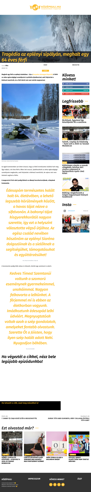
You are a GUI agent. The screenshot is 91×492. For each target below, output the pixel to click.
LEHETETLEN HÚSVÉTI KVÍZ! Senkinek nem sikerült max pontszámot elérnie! (34, 459)
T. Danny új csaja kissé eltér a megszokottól (19, 418)
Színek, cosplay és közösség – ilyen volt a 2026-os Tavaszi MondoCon (75, 144)
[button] (84, 13)
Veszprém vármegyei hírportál (43, 74)
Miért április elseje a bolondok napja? (54, 458)
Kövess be (86, 87)
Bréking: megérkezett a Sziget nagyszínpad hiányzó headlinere (75, 195)
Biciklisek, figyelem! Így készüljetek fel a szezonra (74, 121)
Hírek (65, 163)
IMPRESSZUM (34, 479)
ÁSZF (79, 479)
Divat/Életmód (68, 117)
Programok (67, 190)
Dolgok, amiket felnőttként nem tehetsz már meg (79, 459)
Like (87, 83)
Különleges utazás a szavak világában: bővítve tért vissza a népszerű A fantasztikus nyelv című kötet (75, 169)
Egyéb (65, 139)
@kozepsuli (71, 210)
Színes (45, 71)
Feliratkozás (84, 93)
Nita (7, 65)
